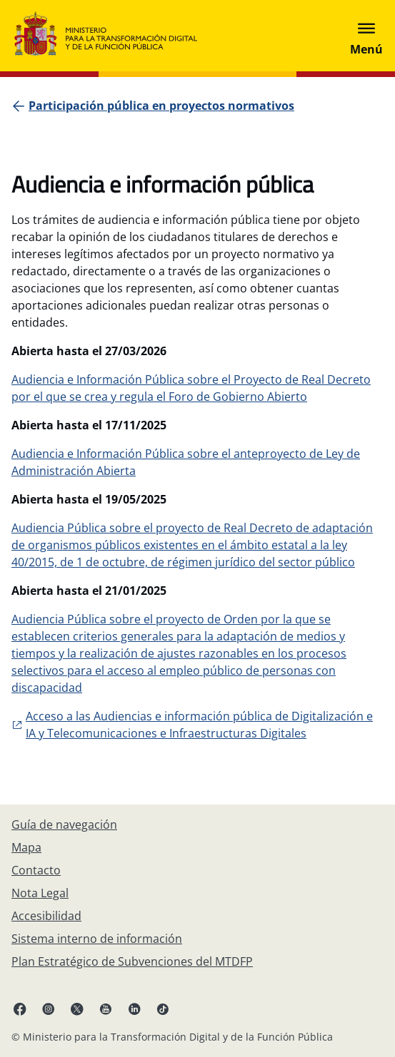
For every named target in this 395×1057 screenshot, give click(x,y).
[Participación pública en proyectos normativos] (161, 105)
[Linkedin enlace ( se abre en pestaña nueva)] (134, 1008)
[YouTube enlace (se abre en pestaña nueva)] (105, 1008)
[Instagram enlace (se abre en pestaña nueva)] (48, 1008)
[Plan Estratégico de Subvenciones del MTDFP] (132, 961)
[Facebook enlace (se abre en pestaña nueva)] (20, 1008)
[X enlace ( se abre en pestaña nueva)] (77, 1008)
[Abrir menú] (366, 35)
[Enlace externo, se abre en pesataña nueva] (197, 725)
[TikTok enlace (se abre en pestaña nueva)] (162, 1008)
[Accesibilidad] (46, 915)
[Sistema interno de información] (96, 938)
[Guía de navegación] (64, 824)
